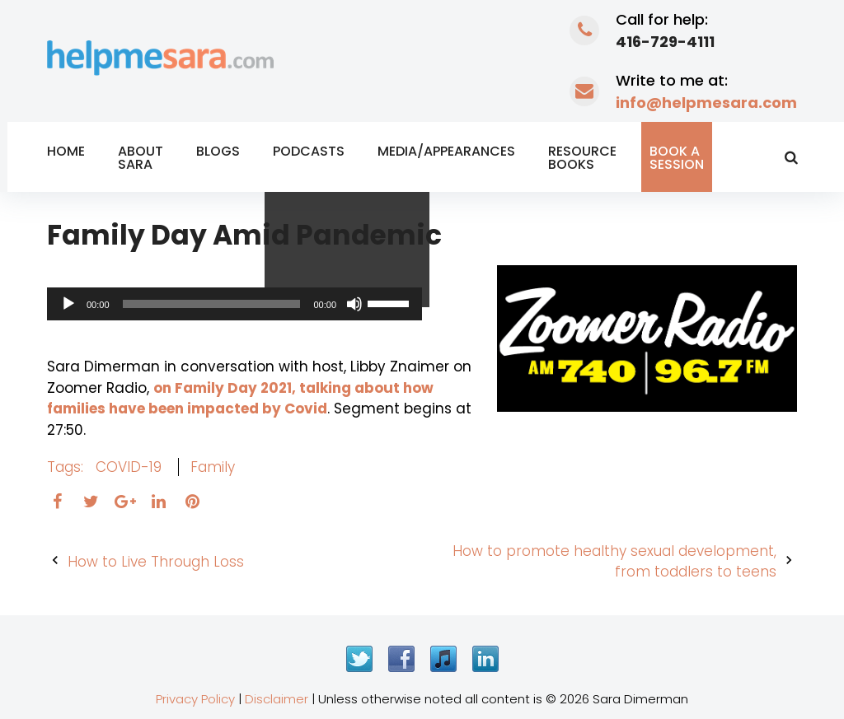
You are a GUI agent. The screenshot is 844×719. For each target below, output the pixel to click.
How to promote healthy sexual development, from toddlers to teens (614, 561)
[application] (234, 303)
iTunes (443, 659)
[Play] (68, 304)
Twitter (359, 659)
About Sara (140, 158)
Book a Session (676, 158)
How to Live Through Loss (156, 562)
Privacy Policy (195, 698)
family (212, 467)
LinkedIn (485, 659)
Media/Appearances (446, 151)
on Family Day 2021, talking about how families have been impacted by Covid (240, 398)
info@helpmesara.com (706, 102)
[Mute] (354, 304)
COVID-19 (129, 467)
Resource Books (582, 158)
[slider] (212, 304)
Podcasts (309, 151)
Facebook (401, 659)
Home (66, 151)
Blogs (218, 151)
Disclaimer (276, 698)
